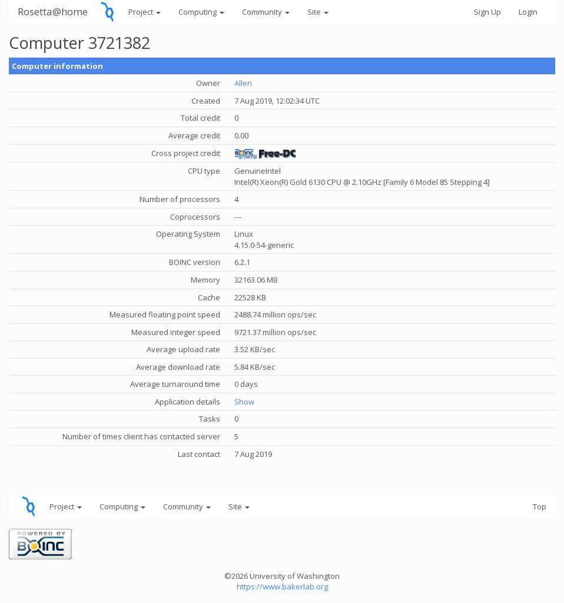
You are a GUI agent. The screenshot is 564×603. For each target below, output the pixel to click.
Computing (201, 11)
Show (244, 401)
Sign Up (487, 11)
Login (528, 11)
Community (266, 11)
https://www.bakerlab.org (282, 586)
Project (144, 11)
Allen (243, 83)
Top (539, 506)
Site (318, 11)
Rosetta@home (53, 11)
